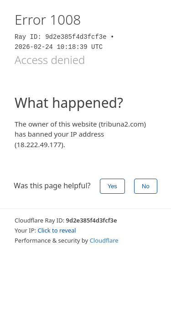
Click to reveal (57, 230)
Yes (112, 186)
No (146, 186)
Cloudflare (104, 240)
